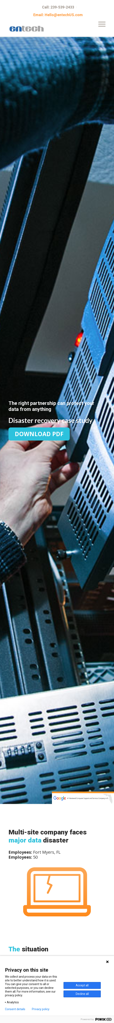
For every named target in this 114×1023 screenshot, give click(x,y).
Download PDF (39, 434)
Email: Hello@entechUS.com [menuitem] (58, 15)
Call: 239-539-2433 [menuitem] (58, 7)
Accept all (82, 985)
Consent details (15, 1009)
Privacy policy (40, 1009)
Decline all (82, 993)
